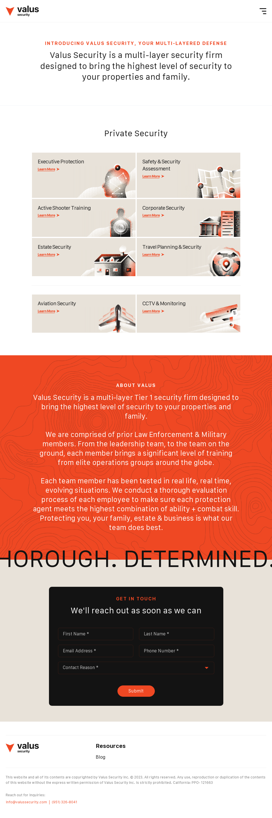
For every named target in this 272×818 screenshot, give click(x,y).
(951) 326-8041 (64, 802)
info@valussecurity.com (26, 802)
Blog (100, 757)
